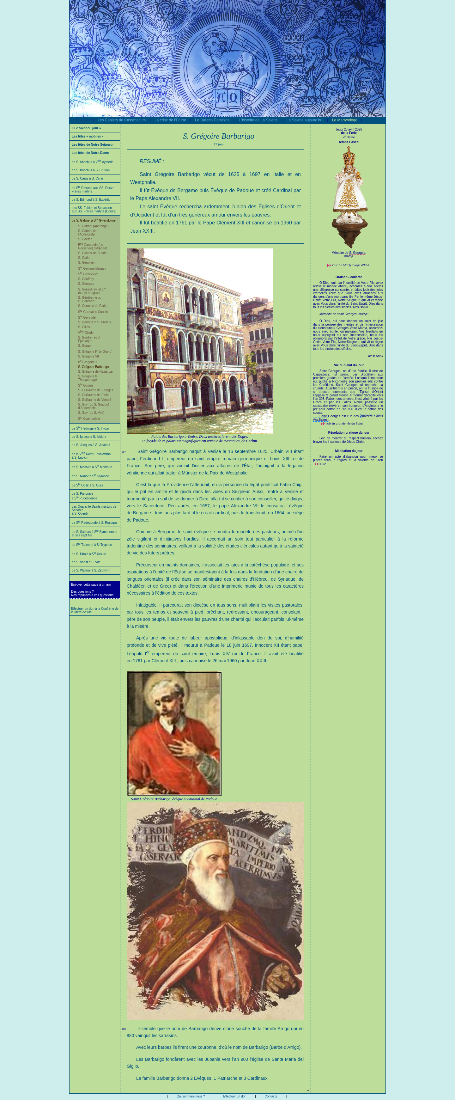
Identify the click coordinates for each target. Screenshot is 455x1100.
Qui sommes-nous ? (191, 1096)
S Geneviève (88, 274)
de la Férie (348, 133)
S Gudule (86, 385)
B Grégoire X (88, 362)
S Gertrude (87, 317)
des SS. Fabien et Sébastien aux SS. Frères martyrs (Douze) (94, 209)
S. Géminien (86, 262)
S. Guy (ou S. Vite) (91, 412)
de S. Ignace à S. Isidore (89, 436)
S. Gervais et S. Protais (94, 322)
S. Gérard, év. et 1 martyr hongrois (92, 291)
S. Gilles (84, 327)
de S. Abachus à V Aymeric (92, 162)
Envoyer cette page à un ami (91, 584)
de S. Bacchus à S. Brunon (91, 170)
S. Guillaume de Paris (93, 395)
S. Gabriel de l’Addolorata (87, 232)
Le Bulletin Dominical (212, 120)
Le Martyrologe (344, 120)
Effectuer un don (234, 1096)
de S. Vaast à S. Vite (86, 562)
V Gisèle (86, 332)
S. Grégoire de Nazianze (95, 371)
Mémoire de (340, 252)
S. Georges (86, 283)
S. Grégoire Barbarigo (93, 367)
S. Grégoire (88, 378)
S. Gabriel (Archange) (93, 226)
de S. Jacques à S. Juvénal (91, 445)
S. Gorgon (85, 345)
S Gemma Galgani (92, 268)
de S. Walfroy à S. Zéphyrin (91, 570)
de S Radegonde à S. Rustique (95, 522)
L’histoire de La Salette (258, 120)
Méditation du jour (349, 451)
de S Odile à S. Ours (87, 485)
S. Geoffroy (86, 279)
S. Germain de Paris (92, 306)
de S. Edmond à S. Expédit (91, 199)
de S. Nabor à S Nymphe (90, 476)
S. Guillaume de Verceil (94, 399)
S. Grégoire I (94, 351)
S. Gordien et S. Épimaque (89, 339)
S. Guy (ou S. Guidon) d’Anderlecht (93, 406)
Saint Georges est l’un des (339, 416)
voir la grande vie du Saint (344, 423)
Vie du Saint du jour (349, 365)
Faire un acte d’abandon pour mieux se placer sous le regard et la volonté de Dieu (348, 458)
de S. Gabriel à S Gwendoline (94, 220)
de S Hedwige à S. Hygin (90, 428)
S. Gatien (84, 258)
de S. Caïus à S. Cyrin (87, 178)
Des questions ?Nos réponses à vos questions (92, 593)
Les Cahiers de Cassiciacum (122, 120)
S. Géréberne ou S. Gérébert (89, 299)
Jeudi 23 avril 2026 (349, 129)
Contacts (271, 1096)
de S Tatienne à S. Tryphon (92, 545)
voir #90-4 (350, 265)
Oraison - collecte (349, 277)
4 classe (349, 137)
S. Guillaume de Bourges (95, 390)
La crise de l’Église (170, 120)
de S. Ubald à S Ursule (89, 554)
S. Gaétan (85, 239)
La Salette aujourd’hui (305, 120)
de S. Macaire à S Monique (92, 467)
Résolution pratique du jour (349, 432)
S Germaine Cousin (93, 312)
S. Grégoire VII (88, 356)
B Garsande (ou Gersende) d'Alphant (92, 246)
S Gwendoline (89, 418)
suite (322, 464)
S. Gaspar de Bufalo (92, 253)
